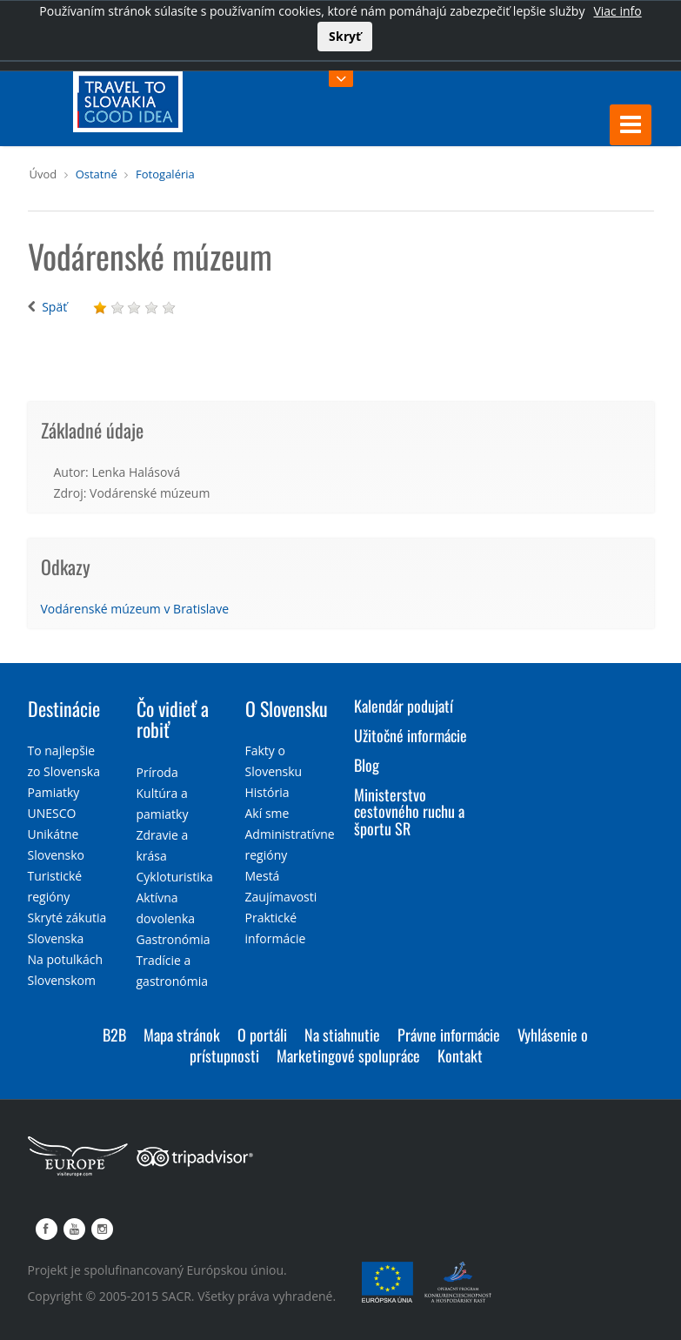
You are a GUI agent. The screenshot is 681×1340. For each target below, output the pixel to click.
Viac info (617, 11)
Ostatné (96, 174)
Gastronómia (173, 939)
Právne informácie (448, 1034)
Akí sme (267, 813)
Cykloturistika (175, 876)
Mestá (262, 876)
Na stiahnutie (342, 1034)
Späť (54, 306)
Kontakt (460, 1055)
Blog (366, 765)
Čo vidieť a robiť (173, 718)
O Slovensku (286, 708)
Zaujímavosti (281, 896)
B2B (114, 1034)
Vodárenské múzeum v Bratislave (135, 608)
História (267, 792)
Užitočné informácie (410, 735)
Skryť (345, 36)
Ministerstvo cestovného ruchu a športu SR (409, 812)
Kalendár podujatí (403, 705)
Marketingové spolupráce (348, 1055)
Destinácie (64, 708)
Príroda (157, 772)
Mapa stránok (182, 1034)
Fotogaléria (165, 174)
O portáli (262, 1034)
